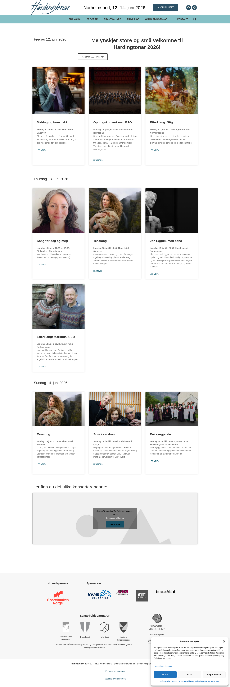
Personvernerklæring (115, 671)
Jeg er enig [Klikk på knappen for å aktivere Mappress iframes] (115, 524)
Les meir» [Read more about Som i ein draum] (98, 464)
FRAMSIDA (75, 19)
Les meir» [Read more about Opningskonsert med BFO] (98, 160)
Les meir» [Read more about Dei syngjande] (154, 461)
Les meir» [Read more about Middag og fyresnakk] (41, 150)
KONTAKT (215, 681)
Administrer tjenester (163, 666)
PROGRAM (92, 19)
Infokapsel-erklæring (168, 681)
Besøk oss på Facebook (148, 664)
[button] (224, 641)
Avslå (190, 674)
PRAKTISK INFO (112, 19)
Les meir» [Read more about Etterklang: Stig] (154, 150)
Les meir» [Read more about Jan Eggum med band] (154, 274)
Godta (165, 674)
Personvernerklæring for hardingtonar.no (194, 681)
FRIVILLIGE (133, 19)
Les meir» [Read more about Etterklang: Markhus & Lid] (41, 367)
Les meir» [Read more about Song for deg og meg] (41, 265)
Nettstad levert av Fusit (115, 679)
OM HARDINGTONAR (158, 19)
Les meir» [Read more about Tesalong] (98, 271)
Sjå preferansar (214, 674)
